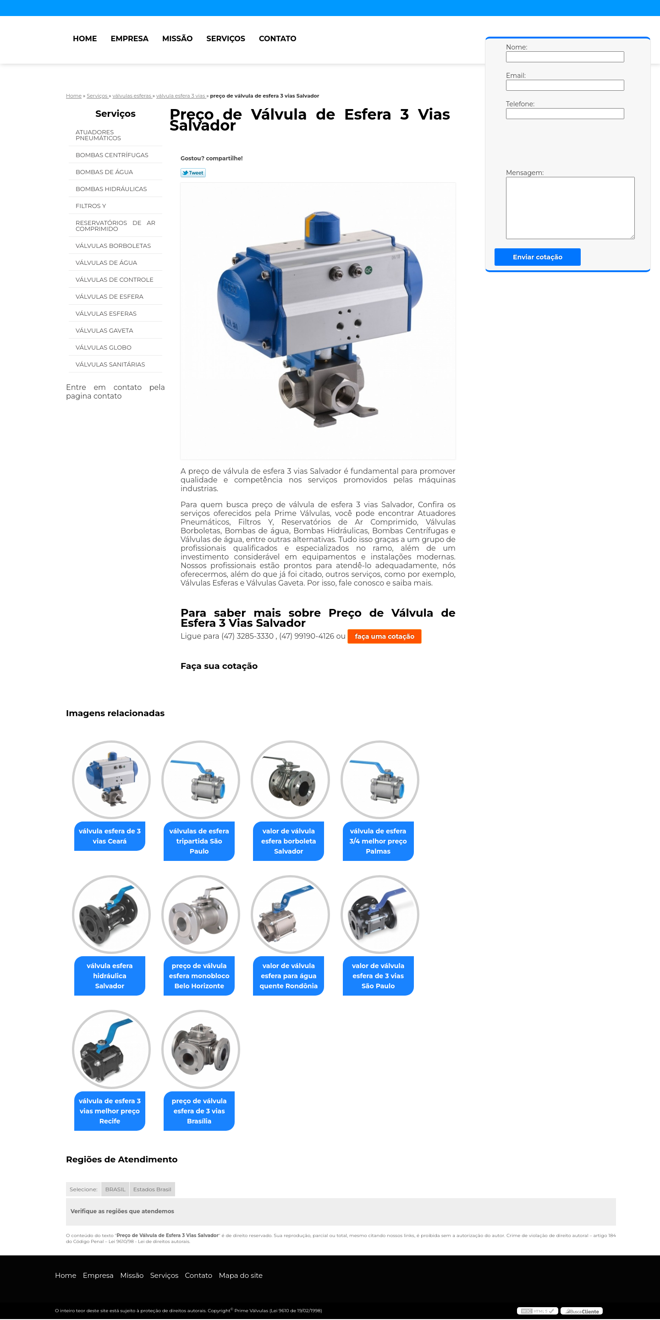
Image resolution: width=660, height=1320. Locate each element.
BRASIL (115, 1190)
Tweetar (193, 172)
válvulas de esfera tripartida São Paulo (205, 841)
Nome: (515, 52)
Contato (278, 38)
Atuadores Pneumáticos (99, 135)
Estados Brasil (152, 1190)
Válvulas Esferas (107, 313)
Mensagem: (515, 204)
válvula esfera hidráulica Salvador (111, 971)
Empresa (129, 38)
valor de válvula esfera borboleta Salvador (297, 841)
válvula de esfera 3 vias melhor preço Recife (112, 1111)
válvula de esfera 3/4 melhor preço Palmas (391, 841)
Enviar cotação (537, 257)
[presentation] (564, 146)
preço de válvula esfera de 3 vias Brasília (204, 1111)
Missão (177, 38)
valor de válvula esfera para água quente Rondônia (298, 976)
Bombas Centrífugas (113, 155)
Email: (515, 81)
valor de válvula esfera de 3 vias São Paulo (391, 976)
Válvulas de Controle (115, 279)
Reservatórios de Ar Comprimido (115, 225)
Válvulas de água (107, 262)
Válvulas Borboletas (114, 245)
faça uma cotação (384, 636)
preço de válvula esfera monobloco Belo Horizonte (205, 976)
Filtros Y (92, 205)
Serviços (226, 38)
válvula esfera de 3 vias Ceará (112, 836)
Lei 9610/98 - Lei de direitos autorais (149, 1242)
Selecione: (83, 1190)
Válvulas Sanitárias (111, 364)
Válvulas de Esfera (110, 296)
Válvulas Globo (104, 347)
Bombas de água (105, 171)
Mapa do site (241, 1276)
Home (85, 38)
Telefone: (515, 109)
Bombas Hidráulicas (112, 188)
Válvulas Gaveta (105, 330)
